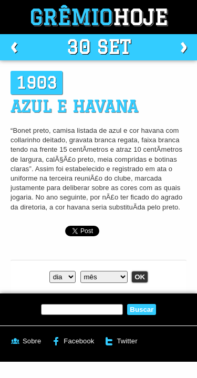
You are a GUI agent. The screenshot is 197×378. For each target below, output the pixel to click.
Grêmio (98, 17)
